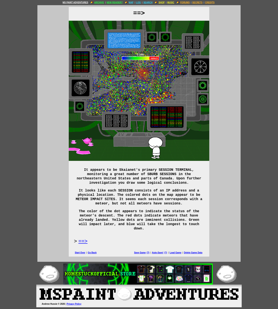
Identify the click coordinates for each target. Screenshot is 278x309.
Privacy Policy (74, 304)
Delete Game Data (193, 252)
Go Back (92, 252)
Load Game (175, 252)
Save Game (140, 252)
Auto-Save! (157, 252)
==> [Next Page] (83, 241)
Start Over (80, 252)
